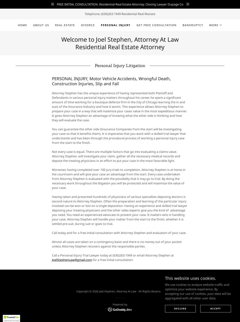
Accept (215, 311)
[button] (215, 25)
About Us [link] (41, 25)
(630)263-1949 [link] (111, 14)
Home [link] (22, 25)
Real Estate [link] (65, 25)
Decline (180, 311)
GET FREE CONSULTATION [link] (156, 25)
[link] (120, 309)
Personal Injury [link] (115, 25)
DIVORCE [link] (88, 25)
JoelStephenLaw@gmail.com (72, 260)
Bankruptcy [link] (193, 25)
